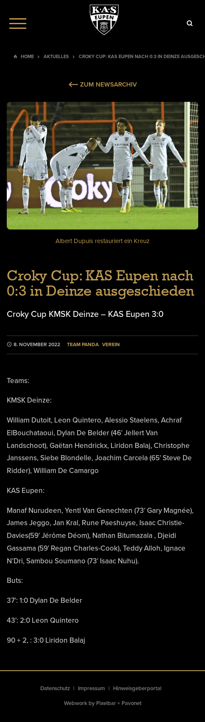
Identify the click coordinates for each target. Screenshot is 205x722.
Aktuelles (56, 56)
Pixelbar (106, 703)
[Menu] (18, 23)
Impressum (91, 688)
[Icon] (189, 23)
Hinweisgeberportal (137, 688)
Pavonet (131, 703)
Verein (111, 344)
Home (27, 56)
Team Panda (83, 344)
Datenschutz (55, 688)
